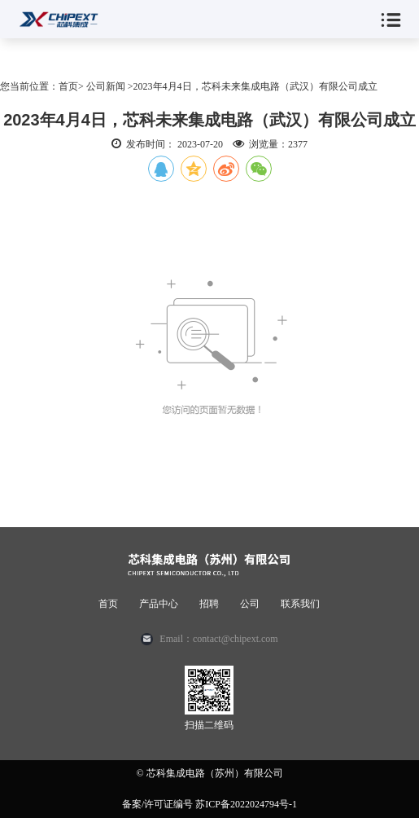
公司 (250, 603)
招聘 (209, 603)
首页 (108, 603)
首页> (71, 86)
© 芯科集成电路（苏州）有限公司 (209, 773)
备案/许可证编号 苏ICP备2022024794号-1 (209, 804)
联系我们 (300, 603)
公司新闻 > (109, 86)
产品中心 (158, 603)
